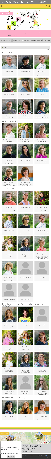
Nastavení (12, 456)
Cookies (29, 457)
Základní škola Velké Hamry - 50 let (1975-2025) (26, 2)
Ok (8, 456)
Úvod (3, 47)
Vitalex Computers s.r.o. (30, 455)
